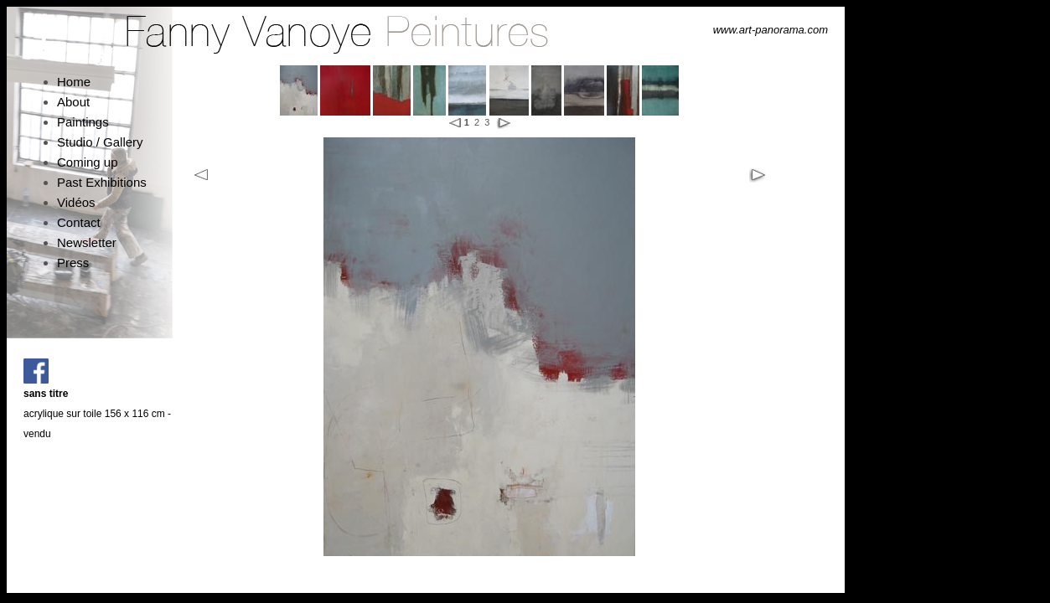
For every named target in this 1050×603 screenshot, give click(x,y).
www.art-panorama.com (770, 29)
